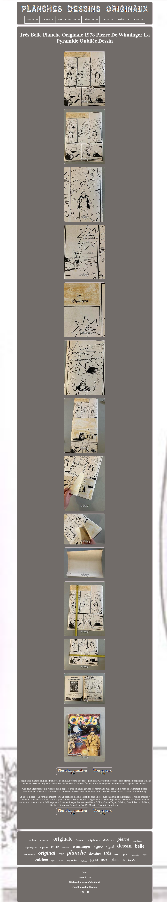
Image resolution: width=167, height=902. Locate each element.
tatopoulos (135, 855)
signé (110, 847)
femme (79, 840)
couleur (32, 840)
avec (117, 854)
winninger (82, 846)
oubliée (41, 859)
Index (85, 872)
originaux (93, 840)
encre (55, 847)
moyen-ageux (31, 847)
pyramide (98, 859)
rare (61, 854)
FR (87, 892)
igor (52, 860)
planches (118, 859)
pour (126, 854)
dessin (124, 846)
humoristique (137, 841)
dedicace (84, 861)
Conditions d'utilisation (84, 887)
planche (76, 852)
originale (62, 839)
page (144, 855)
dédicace (108, 840)
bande (131, 860)
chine (60, 860)
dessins (95, 854)
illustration (45, 840)
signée (98, 847)
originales (71, 860)
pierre (123, 839)
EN (82, 892)
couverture (29, 854)
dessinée (65, 847)
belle (139, 846)
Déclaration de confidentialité (84, 882)
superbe (44, 847)
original (46, 853)
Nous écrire (85, 877)
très (107, 853)
